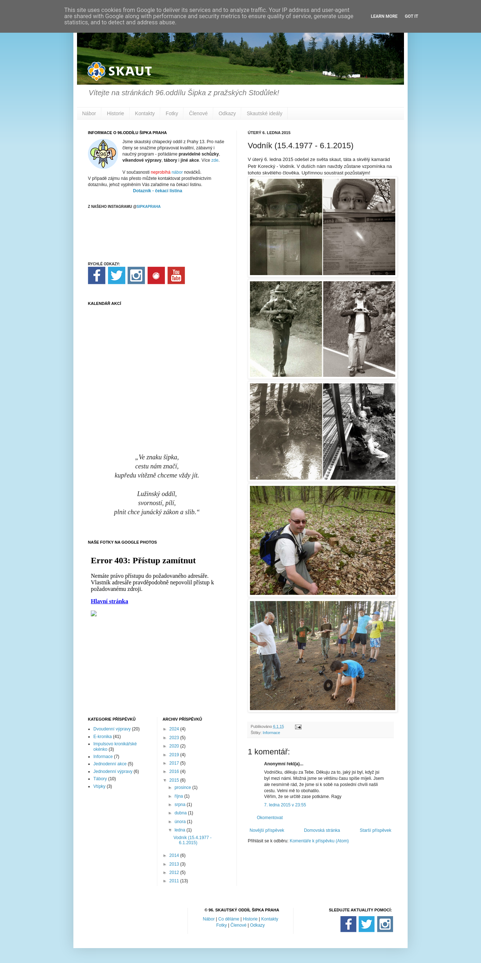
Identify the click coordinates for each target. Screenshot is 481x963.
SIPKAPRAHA (149, 207)
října (179, 796)
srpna (180, 804)
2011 (174, 880)
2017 (174, 763)
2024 (174, 729)
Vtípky (99, 786)
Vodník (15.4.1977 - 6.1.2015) (192, 840)
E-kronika (102, 736)
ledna (180, 830)
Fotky (172, 113)
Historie (115, 113)
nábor (177, 172)
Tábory (100, 778)
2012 (174, 872)
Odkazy (227, 113)
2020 (174, 746)
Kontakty (145, 113)
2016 (174, 771)
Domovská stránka (322, 830)
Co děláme (228, 919)
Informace (271, 732)
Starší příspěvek (375, 830)
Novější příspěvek (267, 830)
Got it (411, 16)
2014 (174, 855)
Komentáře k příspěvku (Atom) (319, 840)
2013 (174, 864)
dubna (181, 812)
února (180, 821)
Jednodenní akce (109, 763)
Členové (198, 113)
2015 (174, 780)
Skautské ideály (264, 113)
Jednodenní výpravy (112, 771)
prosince (183, 787)
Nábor (89, 113)
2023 (174, 737)
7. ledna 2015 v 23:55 (285, 804)
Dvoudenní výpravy (112, 729)
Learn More (384, 16)
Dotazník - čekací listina (157, 190)
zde (214, 160)
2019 (174, 754)
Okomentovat (270, 817)
